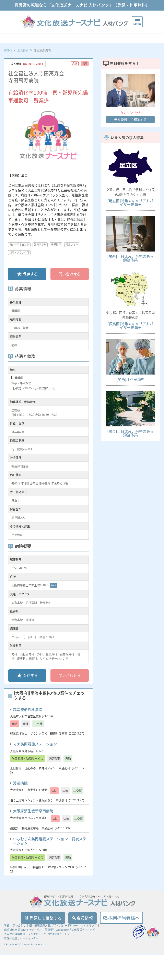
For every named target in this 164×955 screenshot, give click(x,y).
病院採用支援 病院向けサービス (23, 930)
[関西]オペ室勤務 (130, 379)
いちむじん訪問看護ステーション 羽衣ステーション (49, 841)
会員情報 (84, 918)
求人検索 (22, 50)
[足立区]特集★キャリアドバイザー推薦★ (130, 202)
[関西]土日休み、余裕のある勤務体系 (130, 258)
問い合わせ (19, 926)
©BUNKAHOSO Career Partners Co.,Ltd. (27, 945)
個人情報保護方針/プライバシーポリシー (53, 926)
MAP (53, 585)
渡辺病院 (20, 783)
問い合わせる (69, 274)
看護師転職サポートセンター (21, 939)
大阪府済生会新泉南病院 (33, 811)
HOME (8, 50)
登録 (6, 926)
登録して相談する (40, 918)
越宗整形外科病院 (27, 709)
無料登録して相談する (130, 119)
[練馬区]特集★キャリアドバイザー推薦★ (130, 325)
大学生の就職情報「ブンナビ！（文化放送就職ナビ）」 (37, 934)
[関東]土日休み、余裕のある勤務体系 (130, 433)
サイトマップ (89, 926)
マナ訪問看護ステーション (35, 744)
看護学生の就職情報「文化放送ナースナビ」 (71, 930)
